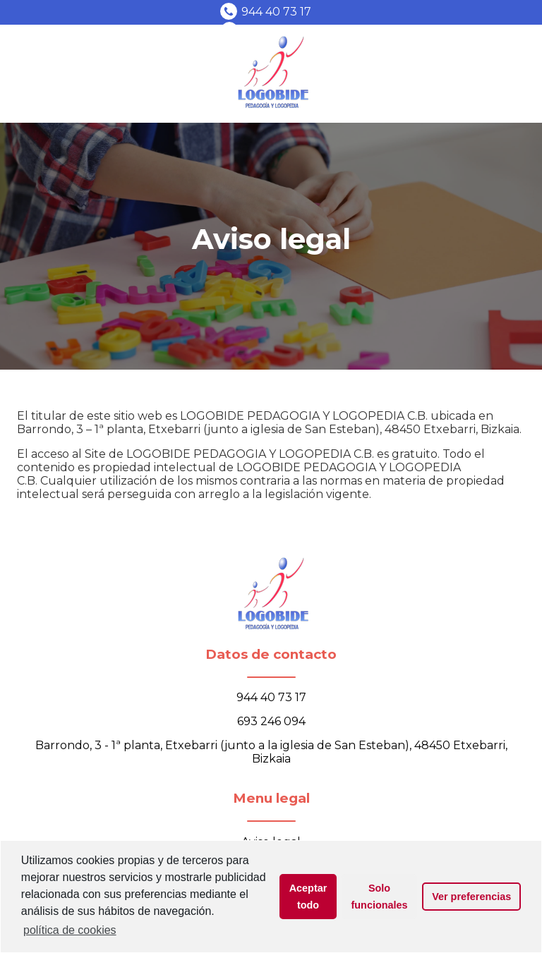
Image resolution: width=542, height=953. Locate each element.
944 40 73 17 (276, 11)
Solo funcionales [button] (379, 896)
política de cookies (69, 930)
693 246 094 (271, 721)
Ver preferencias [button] (471, 896)
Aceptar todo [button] (308, 896)
